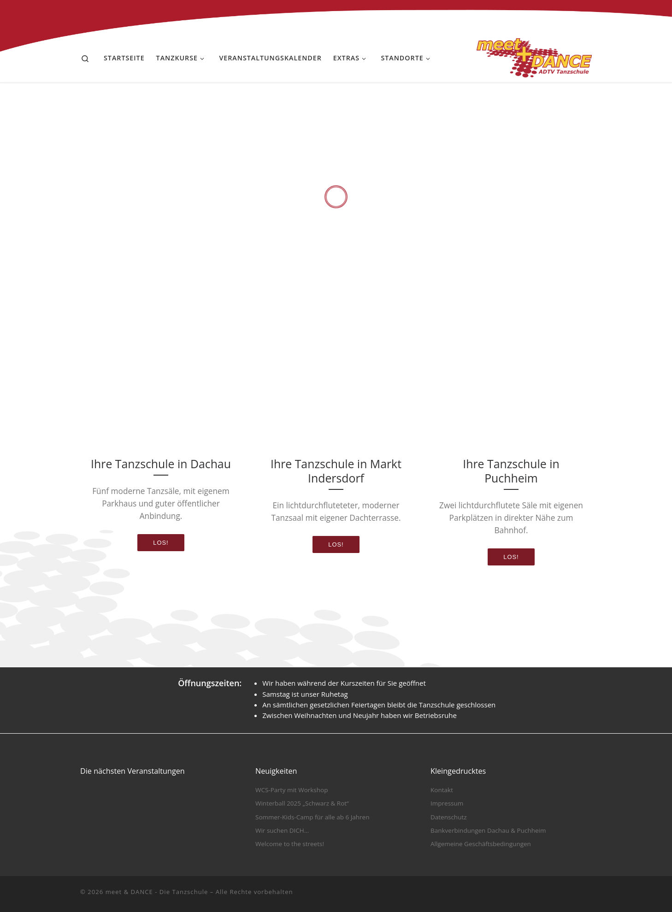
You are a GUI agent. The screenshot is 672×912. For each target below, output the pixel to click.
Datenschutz (448, 817)
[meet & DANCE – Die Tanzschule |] (534, 56)
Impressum (446, 803)
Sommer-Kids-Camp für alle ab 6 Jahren (312, 817)
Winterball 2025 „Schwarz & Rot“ (302, 803)
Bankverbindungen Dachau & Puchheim (488, 830)
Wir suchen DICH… (282, 830)
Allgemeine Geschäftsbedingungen (480, 844)
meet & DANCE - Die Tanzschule (157, 892)
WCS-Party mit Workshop (291, 790)
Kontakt (441, 790)
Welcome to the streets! (289, 844)
